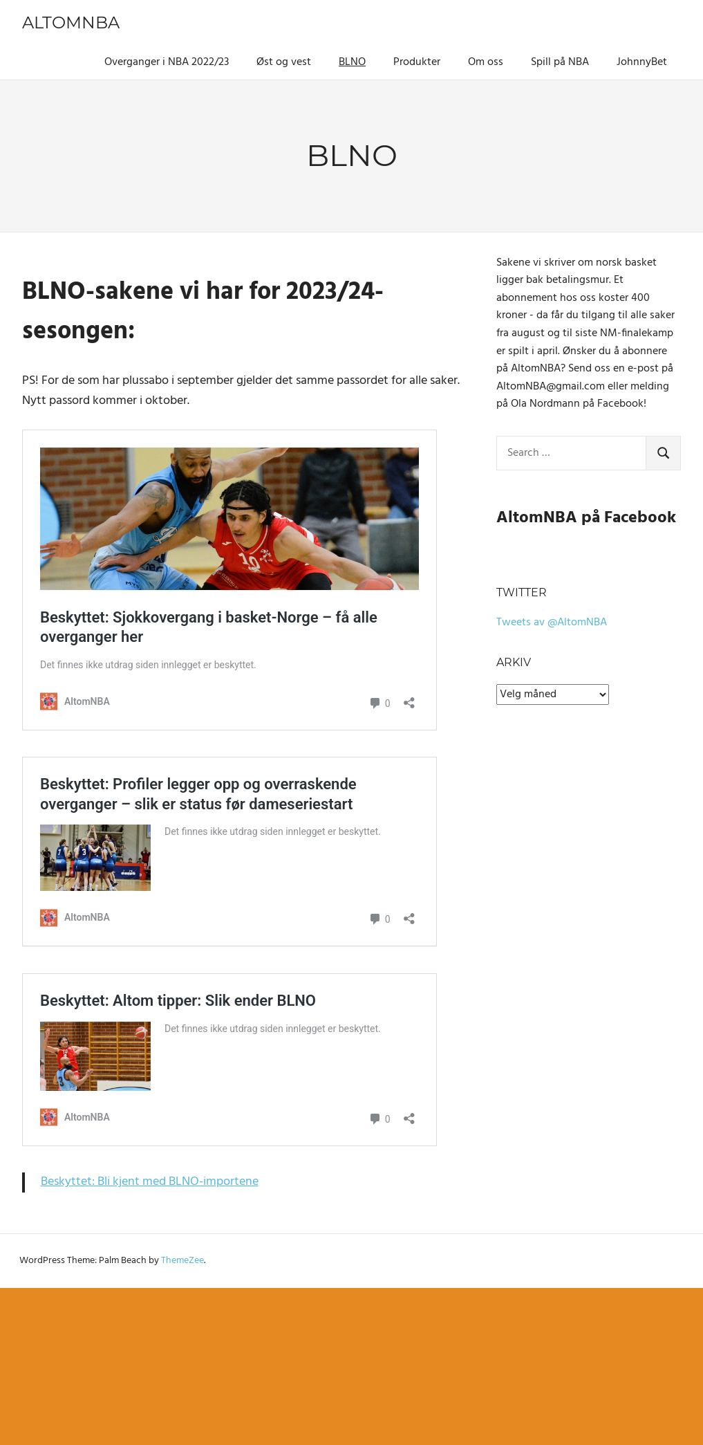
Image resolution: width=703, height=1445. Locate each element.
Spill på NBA (560, 62)
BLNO (352, 62)
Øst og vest (283, 62)
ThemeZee (182, 1261)
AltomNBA (71, 22)
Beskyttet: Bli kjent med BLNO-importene (150, 1182)
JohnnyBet (642, 62)
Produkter (416, 62)
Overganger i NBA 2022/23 (166, 62)
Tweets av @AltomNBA (551, 623)
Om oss (485, 62)
